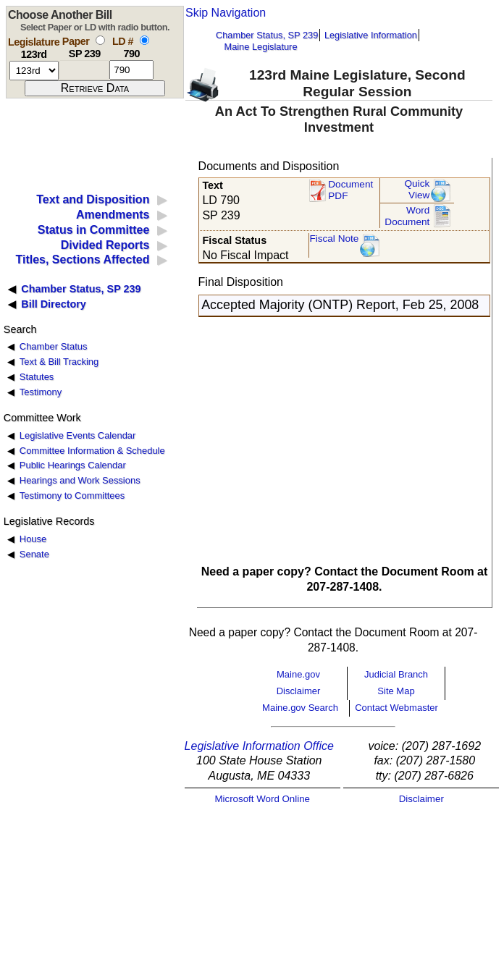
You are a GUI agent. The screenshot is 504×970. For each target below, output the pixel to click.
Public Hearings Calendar (73, 465)
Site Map (395, 691)
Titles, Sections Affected (82, 259)
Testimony (41, 392)
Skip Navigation (225, 13)
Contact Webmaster (396, 707)
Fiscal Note (333, 238)
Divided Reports (105, 245)
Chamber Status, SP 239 (267, 35)
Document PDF (350, 190)
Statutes (37, 376)
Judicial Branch (396, 674)
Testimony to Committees (72, 495)
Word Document (407, 216)
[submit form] (95, 88)
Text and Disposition (92, 199)
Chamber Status (54, 346)
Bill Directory (53, 304)
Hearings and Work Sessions (80, 480)
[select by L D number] (144, 40)
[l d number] (131, 70)
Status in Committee (94, 230)
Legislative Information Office (259, 746)
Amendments (112, 214)
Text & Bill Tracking (59, 361)
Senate (34, 554)
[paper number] (84, 70)
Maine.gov (298, 674)
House (33, 539)
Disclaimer (299, 691)
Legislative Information (370, 35)
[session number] (34, 70)
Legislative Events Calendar (78, 435)
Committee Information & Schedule (92, 450)
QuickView (417, 189)
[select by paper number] (100, 40)
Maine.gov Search (300, 707)
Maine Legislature (260, 46)
